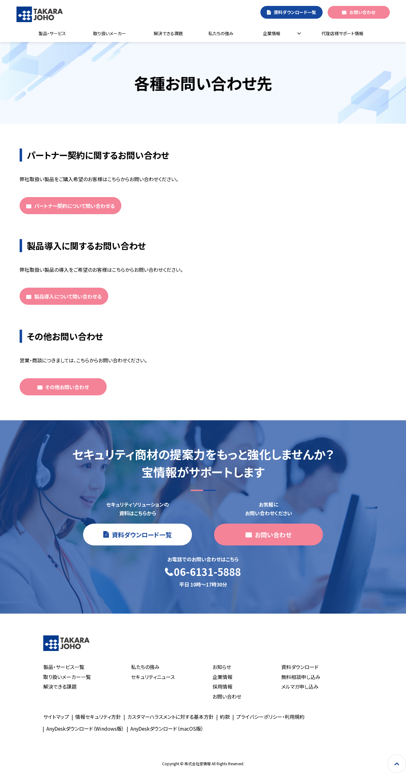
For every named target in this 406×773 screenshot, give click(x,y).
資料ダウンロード (300, 667)
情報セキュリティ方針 (98, 716)
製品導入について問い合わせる (68, 296)
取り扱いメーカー (109, 33)
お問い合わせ (362, 12)
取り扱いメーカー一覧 (67, 677)
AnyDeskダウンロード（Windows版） (85, 728)
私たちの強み (220, 33)
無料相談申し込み (300, 677)
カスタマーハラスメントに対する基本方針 (170, 716)
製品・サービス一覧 (63, 667)
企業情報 (271, 33)
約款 (225, 716)
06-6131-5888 (207, 572)
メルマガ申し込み (300, 686)
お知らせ (221, 667)
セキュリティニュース (153, 677)
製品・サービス (52, 33)
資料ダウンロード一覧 (295, 12)
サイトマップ (56, 716)
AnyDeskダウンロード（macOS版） (166, 728)
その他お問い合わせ (67, 387)
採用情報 (222, 686)
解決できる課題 (168, 33)
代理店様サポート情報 (342, 33)
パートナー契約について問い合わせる (74, 206)
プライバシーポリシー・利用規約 (270, 716)
